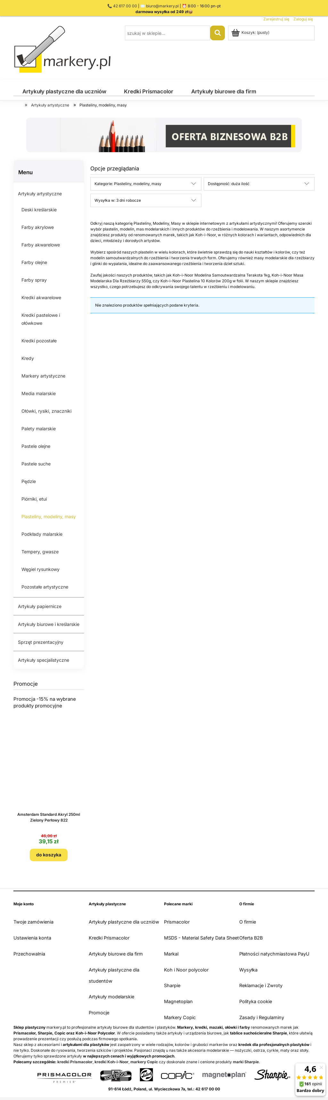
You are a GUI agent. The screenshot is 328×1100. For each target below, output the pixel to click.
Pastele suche (36, 463)
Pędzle (28, 481)
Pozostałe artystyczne (44, 586)
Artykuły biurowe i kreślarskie (48, 624)
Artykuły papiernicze (40, 606)
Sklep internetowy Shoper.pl (164, 1095)
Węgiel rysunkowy (40, 569)
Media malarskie (38, 393)
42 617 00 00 (125, 6)
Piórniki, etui (34, 499)
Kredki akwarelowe (41, 297)
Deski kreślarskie (39, 209)
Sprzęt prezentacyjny (40, 642)
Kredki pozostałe (39, 340)
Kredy (27, 358)
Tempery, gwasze (40, 551)
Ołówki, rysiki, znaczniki (46, 411)
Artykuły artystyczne (40, 193)
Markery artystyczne (43, 375)
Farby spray (34, 280)
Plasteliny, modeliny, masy (48, 516)
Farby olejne (34, 262)
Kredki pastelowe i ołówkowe (40, 319)
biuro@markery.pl (162, 6)
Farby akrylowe (37, 227)
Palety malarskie (38, 428)
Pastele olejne (35, 446)
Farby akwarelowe (40, 244)
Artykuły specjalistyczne (43, 660)
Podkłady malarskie (41, 534)
